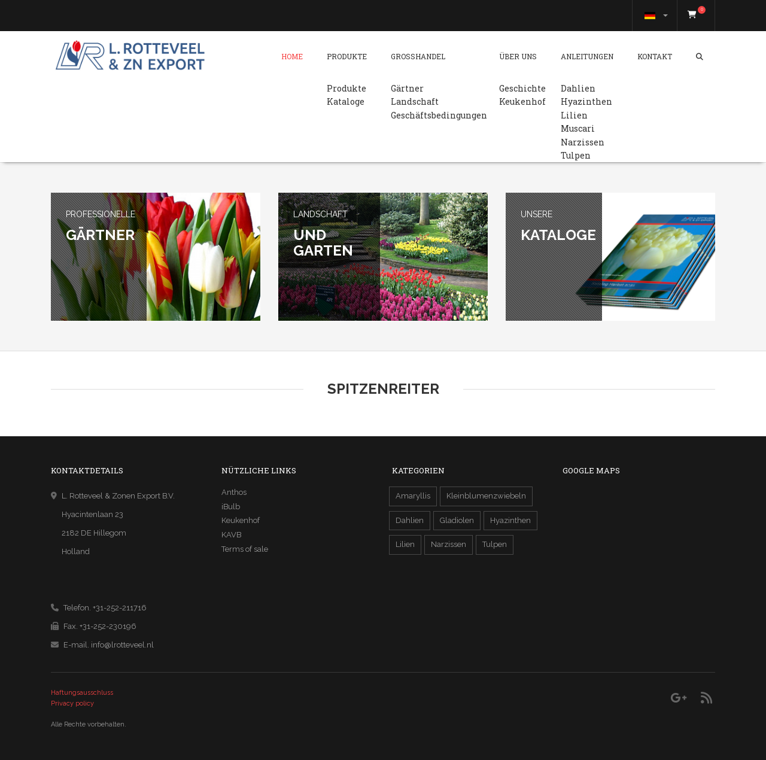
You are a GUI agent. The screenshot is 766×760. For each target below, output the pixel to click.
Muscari (578, 128)
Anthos (234, 492)
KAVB (231, 534)
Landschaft (415, 101)
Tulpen (576, 155)
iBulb (230, 506)
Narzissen (582, 142)
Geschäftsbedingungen (439, 115)
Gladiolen (457, 520)
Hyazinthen (586, 101)
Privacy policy (72, 703)
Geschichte (522, 88)
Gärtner (407, 88)
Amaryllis (413, 495)
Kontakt (654, 56)
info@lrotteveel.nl (122, 644)
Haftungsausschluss (82, 693)
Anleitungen (587, 56)
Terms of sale (244, 549)
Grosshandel (418, 56)
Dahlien (578, 88)
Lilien (574, 115)
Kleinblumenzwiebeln (486, 495)
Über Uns (518, 56)
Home (292, 56)
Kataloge (345, 101)
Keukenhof (522, 101)
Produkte (347, 56)
